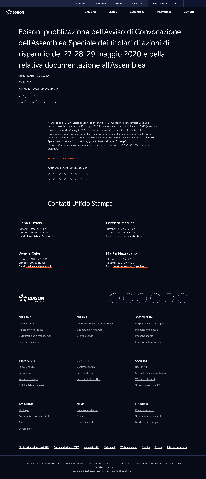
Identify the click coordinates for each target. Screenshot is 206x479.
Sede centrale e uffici (88, 379)
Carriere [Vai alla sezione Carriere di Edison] (80, 3)
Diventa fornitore (144, 410)
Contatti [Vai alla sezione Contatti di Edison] (189, 11)
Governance (25, 428)
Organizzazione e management (35, 335)
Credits (146, 447)
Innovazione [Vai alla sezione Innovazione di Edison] (164, 11)
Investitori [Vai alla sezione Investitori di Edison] (100, 3)
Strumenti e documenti (148, 416)
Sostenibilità (144, 317)
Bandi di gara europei (146, 422)
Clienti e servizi (85, 335)
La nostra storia (27, 323)
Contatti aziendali (86, 366)
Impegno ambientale (146, 329)
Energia (82, 317)
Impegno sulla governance (149, 342)
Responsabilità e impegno (149, 323)
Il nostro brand (85, 422)
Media (81, 404)
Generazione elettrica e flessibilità (95, 323)
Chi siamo (25, 317)
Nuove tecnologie (28, 379)
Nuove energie (27, 366)
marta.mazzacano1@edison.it (130, 266)
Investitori (26, 404)
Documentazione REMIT (66, 447)
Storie (80, 416)
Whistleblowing (128, 447)
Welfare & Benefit (145, 379)
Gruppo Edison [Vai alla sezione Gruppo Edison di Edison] (159, 3)
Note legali (109, 447)
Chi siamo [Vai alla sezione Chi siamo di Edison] (90, 11)
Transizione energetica (31, 329)
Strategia (24, 410)
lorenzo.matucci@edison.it (128, 236)
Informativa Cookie (177, 447)
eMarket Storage (115, 141)
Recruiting (141, 366)
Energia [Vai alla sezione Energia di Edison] (113, 11)
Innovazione (27, 360)
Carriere (141, 360)
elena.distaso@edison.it (40, 236)
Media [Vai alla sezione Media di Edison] (119, 3)
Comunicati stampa (87, 410)
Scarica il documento (66, 158)
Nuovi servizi (25, 373)
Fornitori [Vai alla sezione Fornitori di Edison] (137, 3)
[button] (22, 99)
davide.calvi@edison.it (39, 266)
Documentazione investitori (34, 416)
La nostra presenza (29, 342)
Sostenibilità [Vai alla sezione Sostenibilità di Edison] (137, 11)
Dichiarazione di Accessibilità (34, 447)
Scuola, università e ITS (147, 385)
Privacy (158, 447)
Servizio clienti (85, 373)
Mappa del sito (91, 447)
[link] (189, 3)
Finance (23, 422)
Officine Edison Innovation (33, 385)
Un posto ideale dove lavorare (151, 373)
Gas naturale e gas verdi (90, 329)
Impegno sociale (144, 335)
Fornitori (142, 404)
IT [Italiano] (177, 4)
